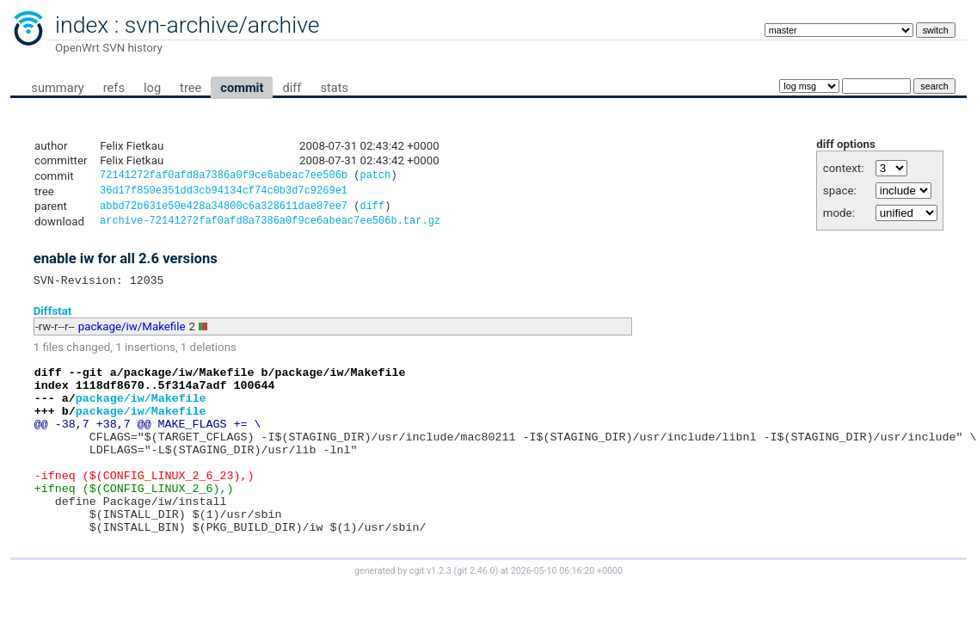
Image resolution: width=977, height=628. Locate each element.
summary (57, 87)
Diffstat (53, 318)
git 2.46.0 (476, 612)
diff (291, 87)
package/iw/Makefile (132, 335)
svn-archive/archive (222, 25)
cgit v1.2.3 (430, 612)
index (81, 25)
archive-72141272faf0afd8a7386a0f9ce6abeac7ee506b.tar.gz (270, 226)
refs (114, 87)
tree (190, 87)
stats (334, 87)
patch (374, 176)
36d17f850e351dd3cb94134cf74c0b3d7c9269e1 (223, 193)
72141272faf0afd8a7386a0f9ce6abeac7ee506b (223, 176)
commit (241, 87)
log (152, 87)
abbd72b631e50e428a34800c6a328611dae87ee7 (223, 210)
